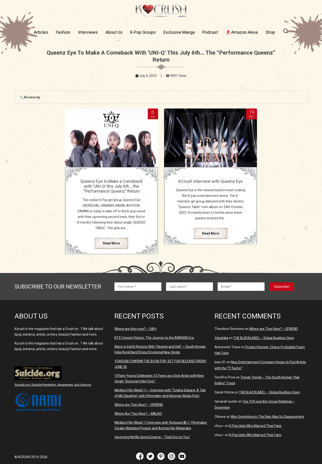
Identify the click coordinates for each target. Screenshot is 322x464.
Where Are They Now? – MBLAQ (138, 413)
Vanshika (221, 338)
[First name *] (137, 286)
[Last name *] (189, 286)
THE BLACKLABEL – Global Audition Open (263, 338)
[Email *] (241, 286)
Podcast (210, 32)
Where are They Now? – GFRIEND (138, 405)
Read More (111, 243)
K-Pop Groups (143, 32)
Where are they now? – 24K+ (135, 329)
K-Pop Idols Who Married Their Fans (255, 426)
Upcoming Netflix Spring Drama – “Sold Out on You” (152, 437)
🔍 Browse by (29, 97)
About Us (114, 32)
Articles (41, 32)
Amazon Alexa (242, 32)
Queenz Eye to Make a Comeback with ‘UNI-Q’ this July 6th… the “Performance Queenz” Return (111, 186)
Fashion (63, 32)
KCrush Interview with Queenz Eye (210, 181)
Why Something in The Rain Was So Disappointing (267, 417)
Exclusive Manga (179, 32)
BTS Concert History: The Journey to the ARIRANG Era (154, 338)
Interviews (88, 32)
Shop (270, 32)
